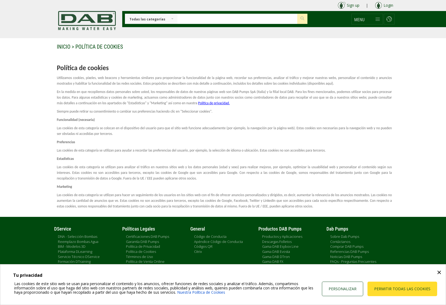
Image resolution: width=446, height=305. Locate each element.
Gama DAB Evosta (276, 251)
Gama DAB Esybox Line (280, 246)
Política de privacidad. (214, 103)
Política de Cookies (141, 251)
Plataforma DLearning (75, 251)
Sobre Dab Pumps (344, 236)
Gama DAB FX (272, 261)
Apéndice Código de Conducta (218, 241)
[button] (367, 19)
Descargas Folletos (277, 241)
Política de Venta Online (145, 261)
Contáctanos (340, 241)
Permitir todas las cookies (402, 288)
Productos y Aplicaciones (282, 236)
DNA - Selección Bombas (77, 236)
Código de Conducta (210, 236)
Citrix (198, 251)
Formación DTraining (74, 261)
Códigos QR (203, 246)
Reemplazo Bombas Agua (78, 241)
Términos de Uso (139, 256)
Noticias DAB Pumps (346, 256)
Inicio (63, 47)
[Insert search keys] (237, 19)
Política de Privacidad (143, 246)
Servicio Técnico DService (79, 256)
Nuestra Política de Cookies (201, 292)
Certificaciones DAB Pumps (147, 236)
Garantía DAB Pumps (142, 241)
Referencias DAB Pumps (349, 251)
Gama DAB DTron (276, 256)
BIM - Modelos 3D (72, 246)
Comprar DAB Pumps (346, 246)
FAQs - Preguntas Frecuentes (353, 261)
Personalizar (342, 288)
